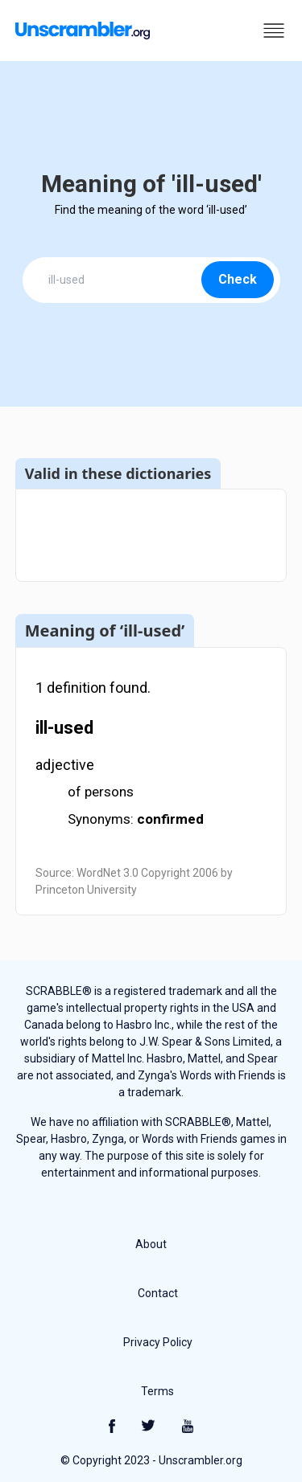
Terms (157, 1391)
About (151, 1244)
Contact (158, 1293)
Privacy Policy (157, 1342)
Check (237, 279)
